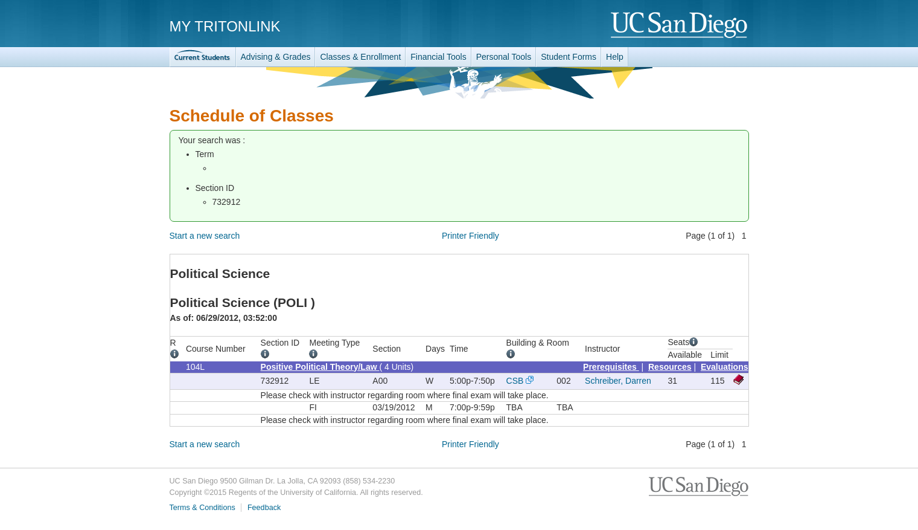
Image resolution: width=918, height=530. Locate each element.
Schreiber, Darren (618, 381)
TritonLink (203, 57)
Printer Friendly (470, 236)
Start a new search (205, 236)
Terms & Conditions (202, 507)
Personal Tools (504, 57)
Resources (670, 367)
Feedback (264, 507)
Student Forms (568, 57)
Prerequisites (611, 367)
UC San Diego (680, 25)
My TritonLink (225, 26)
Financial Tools (438, 57)
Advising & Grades (276, 57)
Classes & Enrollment (360, 57)
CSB (515, 381)
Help (614, 57)
